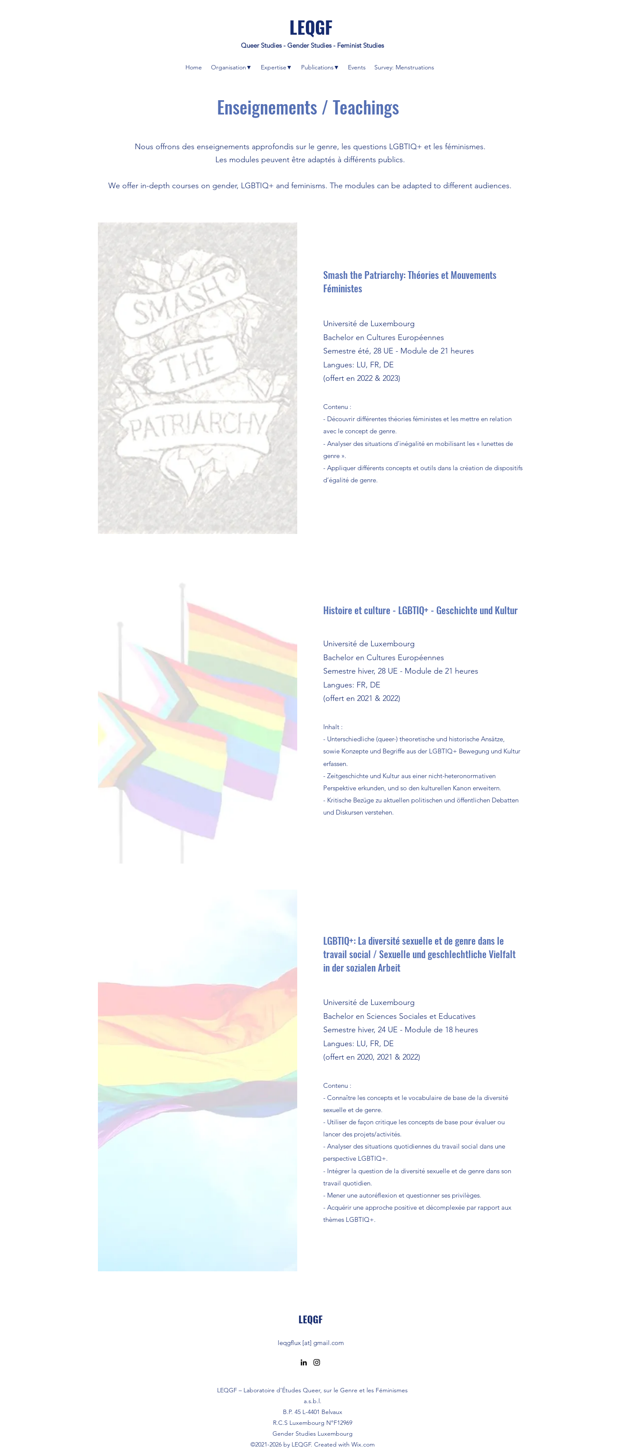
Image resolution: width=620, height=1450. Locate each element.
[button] (231, 67)
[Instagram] (316, 1362)
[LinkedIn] (303, 1362)
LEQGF (310, 27)
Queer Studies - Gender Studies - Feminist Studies (312, 45)
